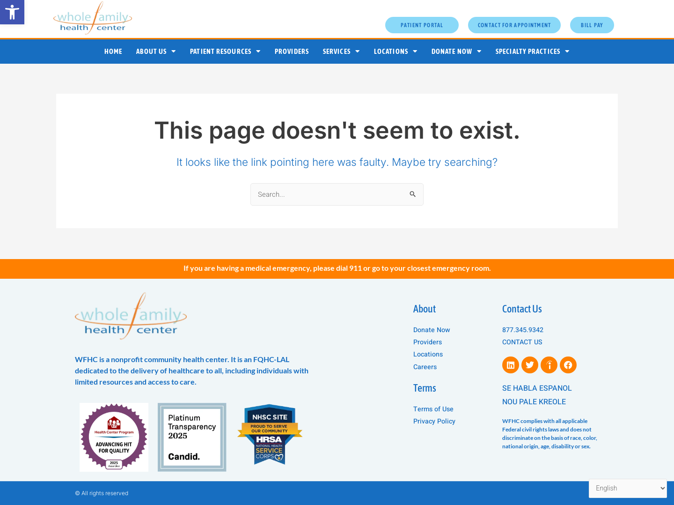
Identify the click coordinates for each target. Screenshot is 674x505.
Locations (396, 51)
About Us (156, 51)
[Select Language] (626, 487)
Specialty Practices (533, 51)
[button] (12, 12)
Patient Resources (225, 51)
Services (341, 51)
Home (113, 51)
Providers (292, 51)
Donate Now (457, 51)
